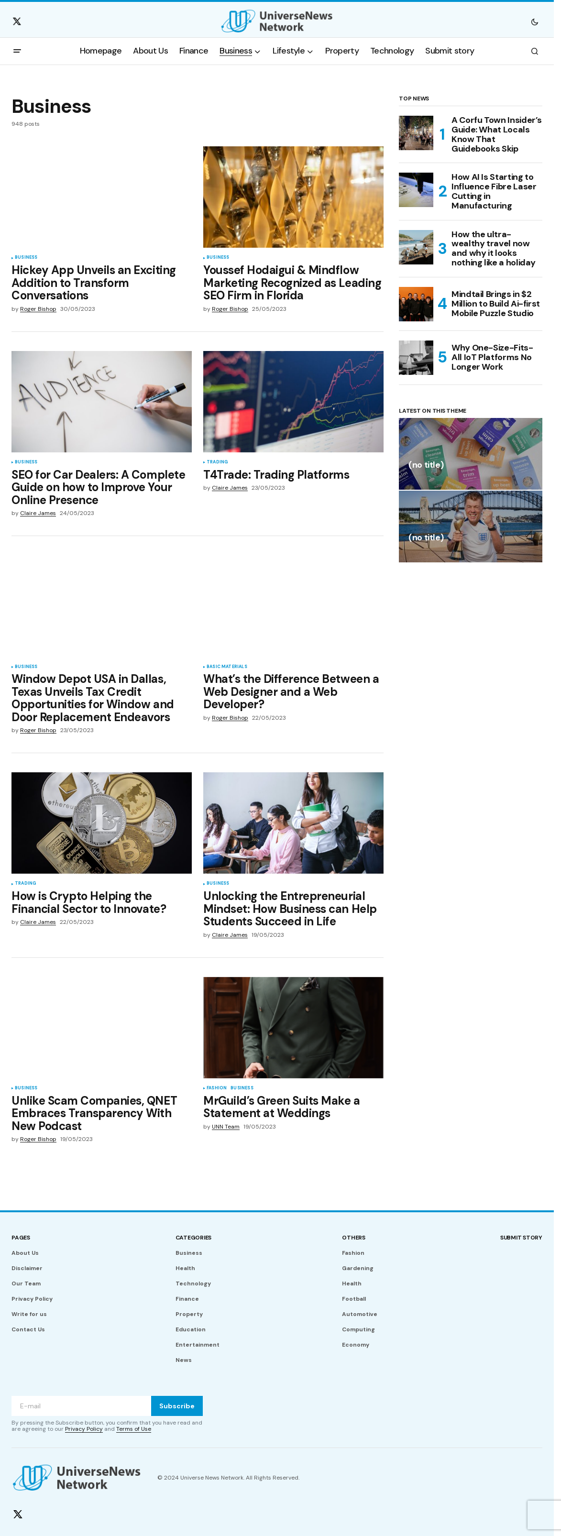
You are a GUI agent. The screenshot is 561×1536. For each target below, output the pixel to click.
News (184, 1360)
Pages (20, 1237)
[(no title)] (470, 454)
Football (354, 1299)
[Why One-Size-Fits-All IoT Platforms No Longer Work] (416, 357)
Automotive (359, 1314)
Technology (193, 1283)
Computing (358, 1329)
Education (191, 1329)
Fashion (217, 1088)
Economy (355, 1345)
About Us (25, 1253)
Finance (187, 1299)
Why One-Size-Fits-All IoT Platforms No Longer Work (492, 357)
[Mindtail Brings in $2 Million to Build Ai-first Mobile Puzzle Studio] (416, 304)
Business (26, 257)
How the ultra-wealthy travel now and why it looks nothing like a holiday (493, 249)
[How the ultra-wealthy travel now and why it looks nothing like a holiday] (416, 247)
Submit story (521, 1237)
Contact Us (28, 1329)
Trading (217, 462)
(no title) (425, 466)
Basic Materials (227, 667)
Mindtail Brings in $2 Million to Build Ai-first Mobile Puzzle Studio (495, 303)
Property (189, 1314)
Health (185, 1268)
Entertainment (198, 1345)
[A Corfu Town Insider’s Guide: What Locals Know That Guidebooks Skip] (416, 133)
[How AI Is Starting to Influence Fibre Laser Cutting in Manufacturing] (416, 190)
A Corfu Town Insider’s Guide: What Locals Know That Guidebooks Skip (496, 135)
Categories (194, 1237)
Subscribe (177, 1406)
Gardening (358, 1268)
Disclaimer (27, 1268)
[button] (534, 21)
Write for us (29, 1314)
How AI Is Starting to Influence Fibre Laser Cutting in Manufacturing (493, 191)
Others (353, 1237)
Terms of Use (133, 1429)
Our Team (26, 1283)
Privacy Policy (32, 1299)
